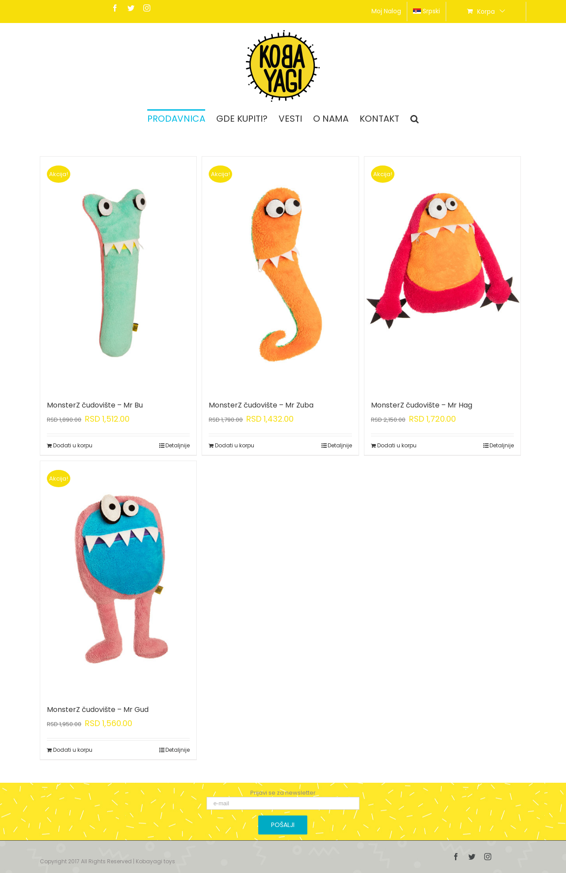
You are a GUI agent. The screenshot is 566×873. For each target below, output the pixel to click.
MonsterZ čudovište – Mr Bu (95, 405)
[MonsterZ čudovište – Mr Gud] (118, 578)
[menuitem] (386, 11)
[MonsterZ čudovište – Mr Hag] (442, 274)
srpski (426, 11)
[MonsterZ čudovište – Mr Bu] (118, 274)
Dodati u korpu (72, 445)
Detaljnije (177, 445)
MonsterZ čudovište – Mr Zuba (261, 405)
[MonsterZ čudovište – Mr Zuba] (280, 274)
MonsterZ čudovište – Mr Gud (98, 709)
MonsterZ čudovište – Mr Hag (421, 405)
